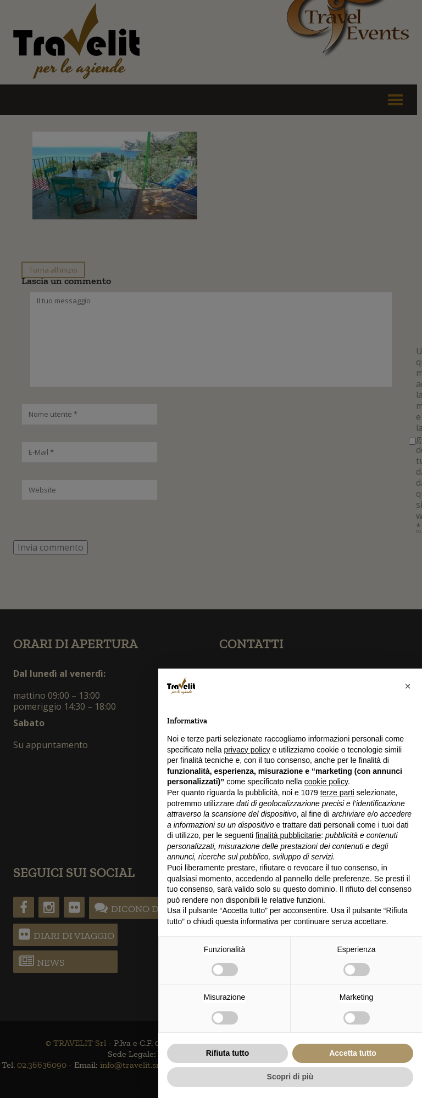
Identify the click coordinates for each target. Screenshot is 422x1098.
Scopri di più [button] (290, 1076)
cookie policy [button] (326, 781)
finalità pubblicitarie (288, 835)
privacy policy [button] (247, 749)
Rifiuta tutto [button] (227, 1053)
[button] (408, 686)
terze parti (337, 792)
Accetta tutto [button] (352, 1053)
